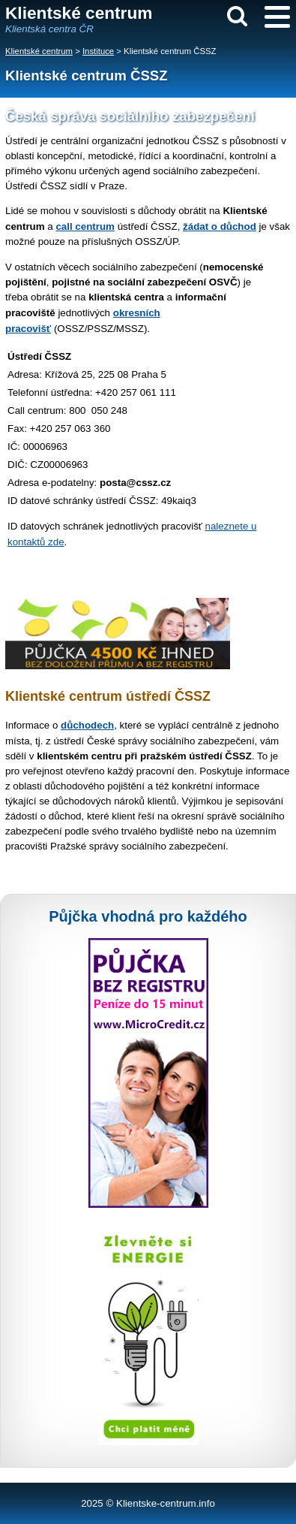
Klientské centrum (39, 51)
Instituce (98, 51)
